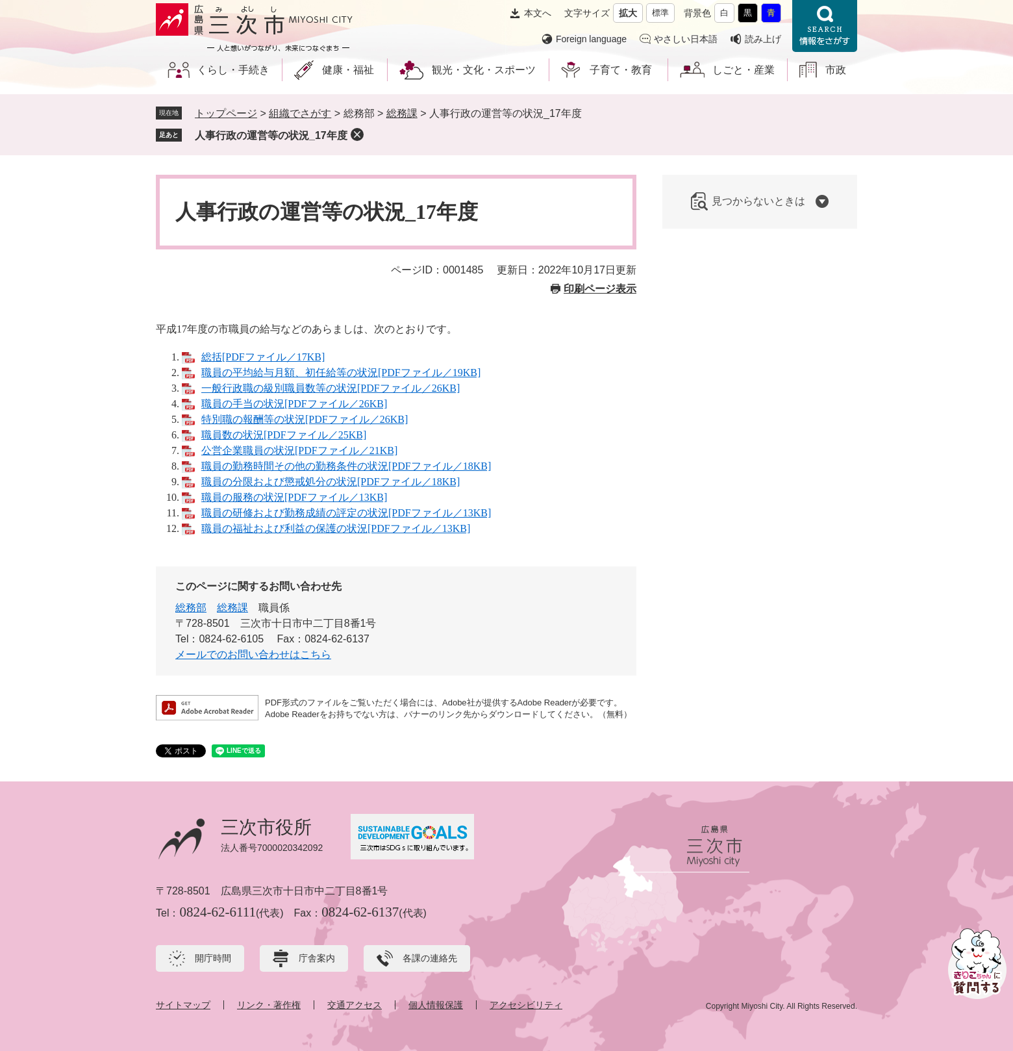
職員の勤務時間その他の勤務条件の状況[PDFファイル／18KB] (346, 466)
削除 (357, 134)
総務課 (402, 113)
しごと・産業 (743, 69)
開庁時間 (213, 958)
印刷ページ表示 (600, 288)
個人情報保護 (435, 1005)
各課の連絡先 (430, 958)
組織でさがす (300, 113)
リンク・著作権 (269, 1005)
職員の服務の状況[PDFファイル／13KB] (294, 497)
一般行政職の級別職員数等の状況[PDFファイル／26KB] (330, 388)
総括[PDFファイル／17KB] (263, 356)
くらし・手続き (233, 69)
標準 (660, 13)
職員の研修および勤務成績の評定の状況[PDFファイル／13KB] (346, 512)
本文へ (537, 13)
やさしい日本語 (686, 39)
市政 (835, 69)
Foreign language (591, 39)
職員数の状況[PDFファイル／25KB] (283, 434)
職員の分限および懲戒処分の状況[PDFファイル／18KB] (330, 481)
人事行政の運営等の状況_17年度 (271, 135)
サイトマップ (183, 1005)
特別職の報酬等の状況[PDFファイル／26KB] (304, 419)
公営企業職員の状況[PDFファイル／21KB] (299, 450)
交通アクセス (354, 1005)
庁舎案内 (317, 958)
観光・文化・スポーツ (484, 69)
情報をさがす (824, 26)
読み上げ (763, 39)
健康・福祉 (348, 69)
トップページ (226, 113)
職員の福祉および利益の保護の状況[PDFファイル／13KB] (335, 528)
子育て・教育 (621, 69)
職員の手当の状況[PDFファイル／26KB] (294, 403)
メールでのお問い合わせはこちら (253, 654)
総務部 (190, 607)
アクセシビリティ (526, 1005)
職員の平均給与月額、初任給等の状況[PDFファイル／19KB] (341, 372)
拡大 (628, 13)
